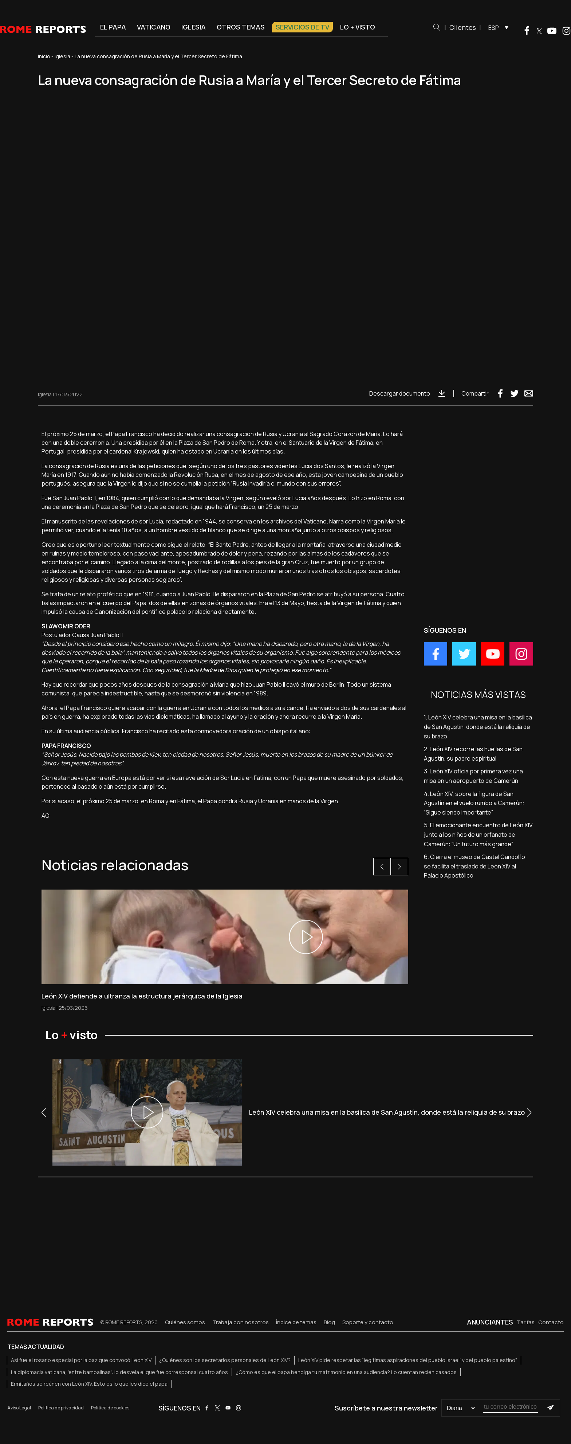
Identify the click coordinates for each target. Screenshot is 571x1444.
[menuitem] (496, 27)
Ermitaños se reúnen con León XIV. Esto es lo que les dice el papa (89, 1383)
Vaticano (153, 27)
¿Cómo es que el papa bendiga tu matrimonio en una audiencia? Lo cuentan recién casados (346, 1372)
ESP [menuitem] (493, 28)
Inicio (44, 56)
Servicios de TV (302, 27)
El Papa (113, 27)
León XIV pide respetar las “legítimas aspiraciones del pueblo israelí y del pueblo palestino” (407, 1360)
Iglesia (193, 27)
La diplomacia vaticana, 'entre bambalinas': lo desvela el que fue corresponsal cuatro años (119, 1372)
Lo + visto (357, 27)
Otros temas (241, 27)
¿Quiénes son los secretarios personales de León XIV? (225, 1360)
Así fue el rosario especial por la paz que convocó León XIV (81, 1360)
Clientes (462, 27)
